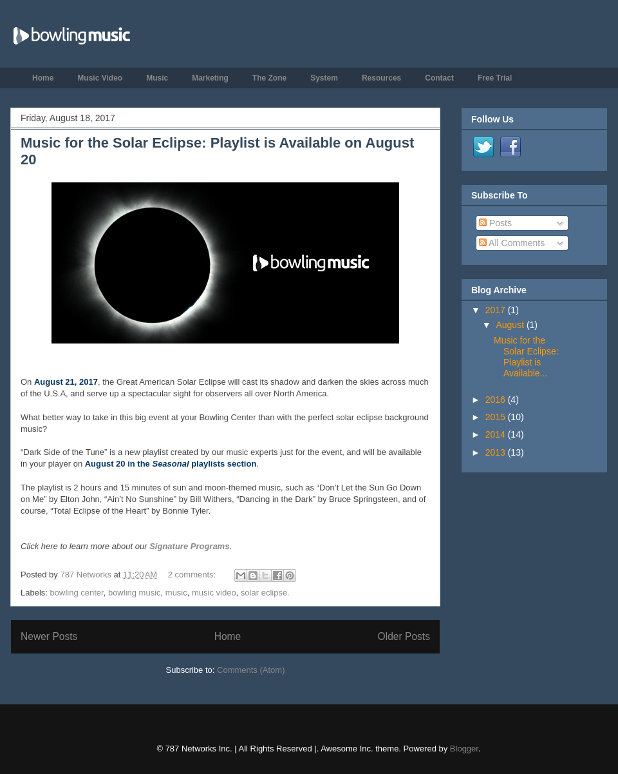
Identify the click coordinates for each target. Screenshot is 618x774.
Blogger (464, 748)
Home (42, 77)
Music (157, 77)
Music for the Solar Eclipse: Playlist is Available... (526, 356)
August (511, 325)
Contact (439, 77)
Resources (381, 77)
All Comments (512, 243)
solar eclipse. (265, 592)
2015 (496, 417)
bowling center (77, 592)
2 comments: (193, 574)
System (324, 77)
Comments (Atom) (251, 670)
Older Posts (404, 636)
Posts (495, 223)
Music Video (99, 77)
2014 (496, 434)
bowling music (134, 592)
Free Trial (495, 77)
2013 (496, 452)
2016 (496, 399)
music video (214, 592)
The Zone (269, 77)
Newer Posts (49, 636)
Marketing (210, 77)
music (176, 592)
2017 (496, 310)
